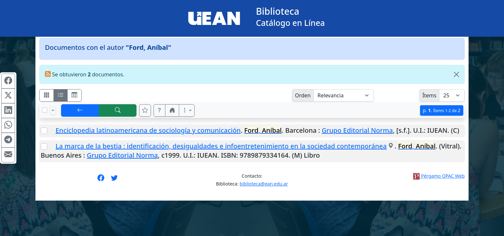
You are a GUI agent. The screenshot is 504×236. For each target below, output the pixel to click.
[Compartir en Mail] (8, 155)
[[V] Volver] (80, 110)
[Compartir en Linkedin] (8, 110)
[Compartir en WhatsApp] (8, 125)
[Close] (456, 74)
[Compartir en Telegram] (8, 140)
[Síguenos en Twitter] (114, 180)
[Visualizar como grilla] (74, 95)
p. (441, 110)
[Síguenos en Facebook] (101, 180)
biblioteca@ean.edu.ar (264, 184)
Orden (303, 95)
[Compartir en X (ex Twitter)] (8, 96)
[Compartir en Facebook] (8, 81)
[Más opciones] (187, 110)
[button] (159, 110)
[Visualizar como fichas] (46, 95)
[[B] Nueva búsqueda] (118, 110)
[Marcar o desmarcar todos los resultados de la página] (44, 110)
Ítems (429, 95)
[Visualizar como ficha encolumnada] (60, 95)
